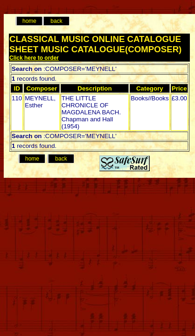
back (56, 21)
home (29, 21)
